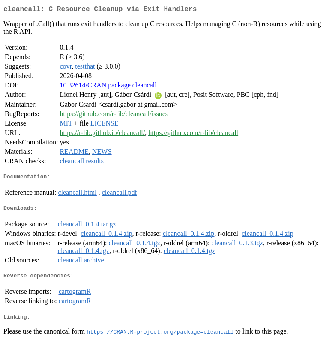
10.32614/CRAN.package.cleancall (108, 86)
